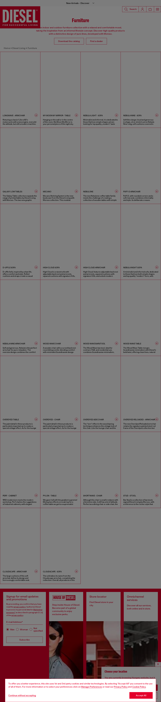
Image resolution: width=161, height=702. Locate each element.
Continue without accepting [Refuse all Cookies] (22, 695)
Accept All (141, 695)
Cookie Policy (139, 686)
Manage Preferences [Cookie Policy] (91, 686)
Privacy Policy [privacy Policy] (121, 686)
